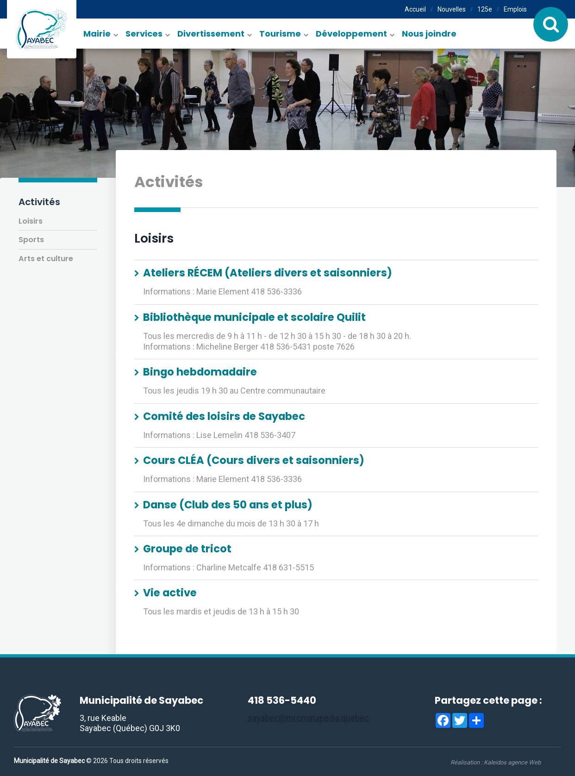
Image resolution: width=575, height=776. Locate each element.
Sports (31, 239)
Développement (351, 33)
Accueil (415, 9)
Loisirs (31, 221)
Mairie (97, 33)
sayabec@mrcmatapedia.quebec (308, 718)
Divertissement (210, 33)
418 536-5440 (282, 700)
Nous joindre (429, 33)
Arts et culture (46, 258)
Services (143, 33)
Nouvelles (452, 9)
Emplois (515, 9)
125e (484, 9)
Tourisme (280, 33)
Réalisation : (495, 762)
